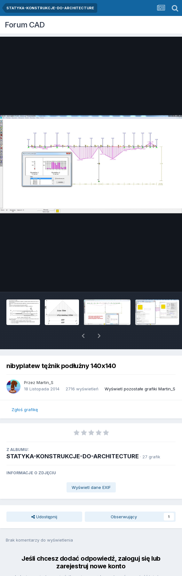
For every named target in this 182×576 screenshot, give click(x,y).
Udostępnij (44, 500)
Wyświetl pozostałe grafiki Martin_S (140, 372)
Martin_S (44, 365)
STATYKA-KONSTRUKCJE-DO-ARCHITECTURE (72, 439)
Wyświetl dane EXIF (91, 470)
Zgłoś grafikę (25, 392)
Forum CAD (25, 24)
